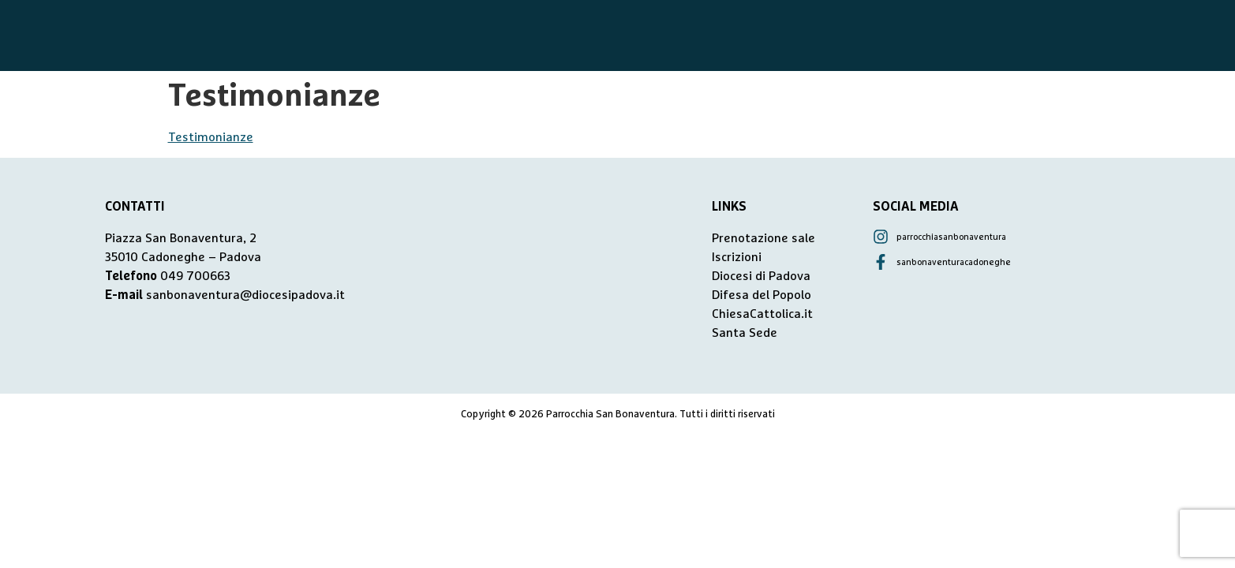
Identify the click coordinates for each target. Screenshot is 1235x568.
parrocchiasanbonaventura (951, 237)
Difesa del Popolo (761, 295)
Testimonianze (210, 137)
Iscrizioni (737, 257)
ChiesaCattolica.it (762, 314)
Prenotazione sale (763, 238)
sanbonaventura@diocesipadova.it (245, 295)
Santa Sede (744, 333)
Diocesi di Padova (761, 276)
